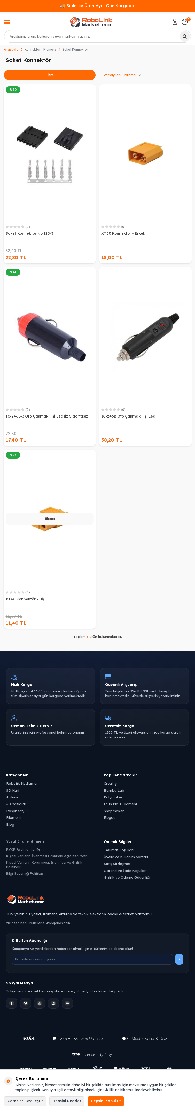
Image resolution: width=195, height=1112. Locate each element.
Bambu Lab (114, 790)
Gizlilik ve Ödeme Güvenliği (127, 877)
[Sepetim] (185, 22)
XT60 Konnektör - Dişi (26, 599)
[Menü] (7, 23)
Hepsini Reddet (67, 1101)
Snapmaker (114, 810)
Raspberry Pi (17, 810)
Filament (13, 817)
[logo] (91, 22)
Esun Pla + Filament (120, 804)
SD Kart (12, 790)
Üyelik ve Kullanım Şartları (126, 857)
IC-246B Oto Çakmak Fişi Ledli (129, 416)
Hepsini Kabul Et (106, 1101)
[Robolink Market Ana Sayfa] (97, 900)
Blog (10, 824)
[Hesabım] (174, 22)
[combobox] (97, 36)
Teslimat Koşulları (119, 850)
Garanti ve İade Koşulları (125, 870)
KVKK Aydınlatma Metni (25, 849)
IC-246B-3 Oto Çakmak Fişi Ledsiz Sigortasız (47, 416)
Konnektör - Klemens (40, 49)
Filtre (49, 75)
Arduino (12, 797)
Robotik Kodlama (21, 783)
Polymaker (113, 797)
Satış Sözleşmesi (117, 863)
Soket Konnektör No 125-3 (29, 233)
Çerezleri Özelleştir (25, 1101)
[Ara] (185, 36)
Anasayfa (11, 49)
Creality (110, 783)
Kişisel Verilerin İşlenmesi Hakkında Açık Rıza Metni (47, 856)
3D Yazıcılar (16, 804)
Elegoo (110, 817)
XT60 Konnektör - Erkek (123, 233)
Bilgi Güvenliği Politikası (25, 873)
